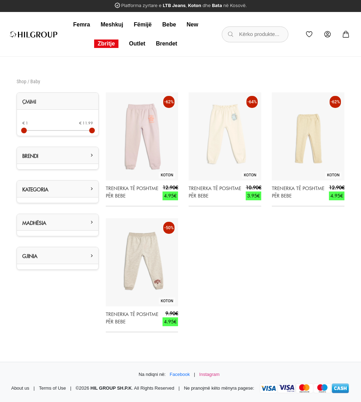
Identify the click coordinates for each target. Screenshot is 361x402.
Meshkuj (111, 25)
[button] (57, 155)
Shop (21, 81)
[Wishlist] (309, 34)
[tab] (57, 101)
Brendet (166, 44)
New (192, 25)
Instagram (209, 374)
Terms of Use (52, 388)
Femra (81, 25)
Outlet (137, 44)
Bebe (169, 25)
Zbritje (106, 44)
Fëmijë (143, 25)
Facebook (180, 374)
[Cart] (346, 34)
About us (20, 388)
